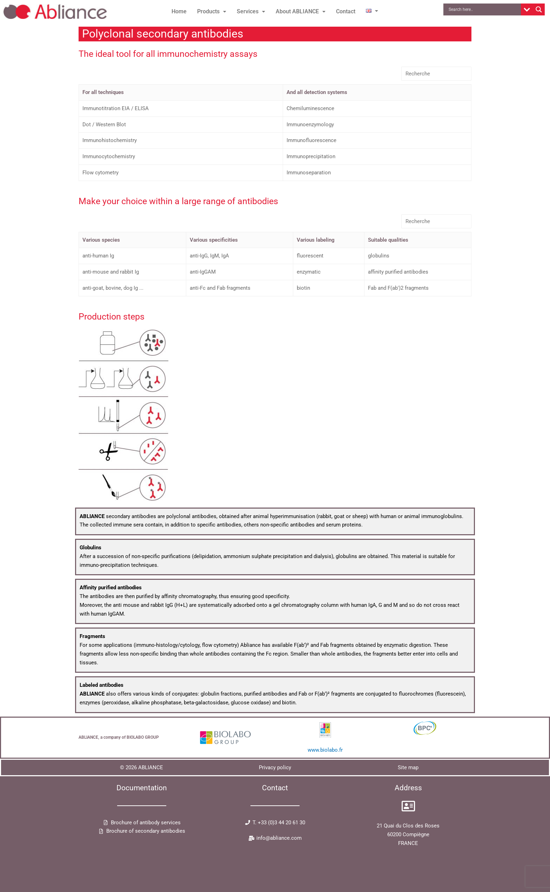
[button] (212, 12)
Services (251, 11)
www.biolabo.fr (325, 750)
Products (211, 11)
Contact (345, 11)
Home (179, 11)
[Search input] (484, 9)
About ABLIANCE (301, 11)
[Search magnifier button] (539, 9)
